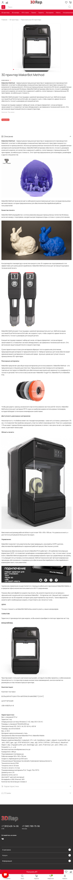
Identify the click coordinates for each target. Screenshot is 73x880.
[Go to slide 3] (16, 69)
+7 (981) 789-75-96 (31, 826)
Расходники (50, 12)
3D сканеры (15, 12)
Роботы (58, 12)
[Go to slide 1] (13, 69)
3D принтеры (5, 12)
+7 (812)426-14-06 (10, 826)
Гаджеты (41, 12)
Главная (4, 20)
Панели (33, 12)
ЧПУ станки (25, 12)
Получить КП (31, 872)
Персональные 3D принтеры (31, 20)
